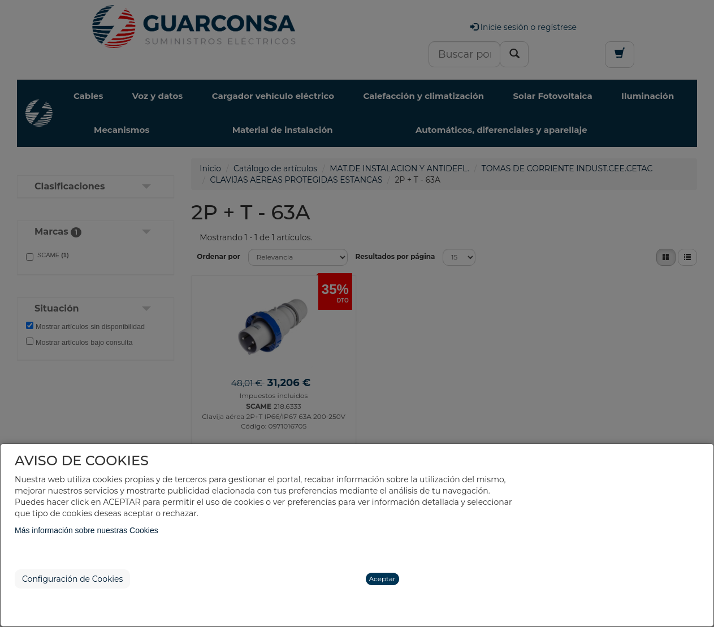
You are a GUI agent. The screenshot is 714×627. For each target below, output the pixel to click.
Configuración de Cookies (72, 579)
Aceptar (382, 578)
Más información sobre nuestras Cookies (86, 530)
